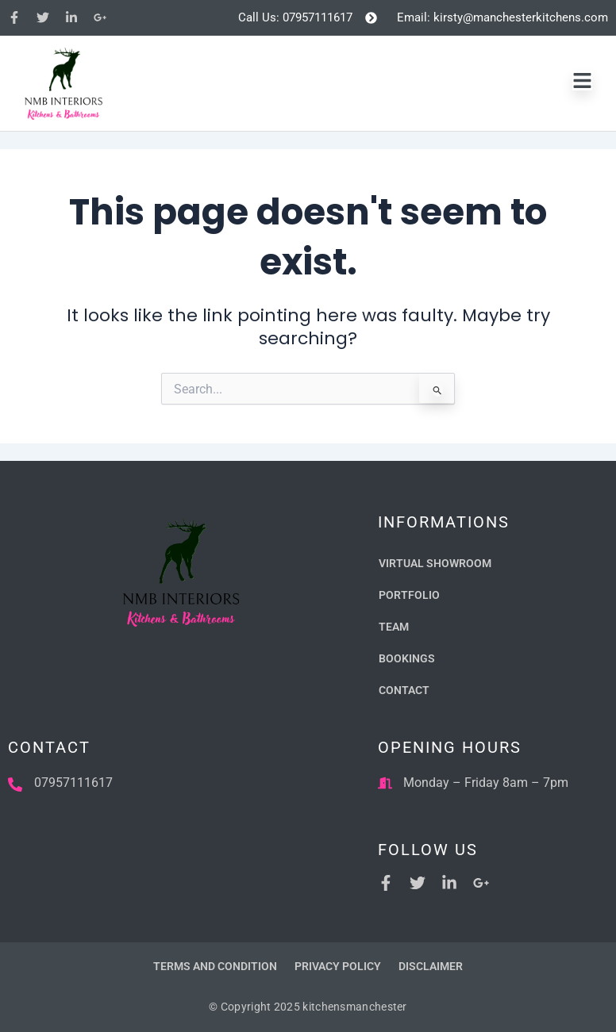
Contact (404, 690)
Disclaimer (430, 966)
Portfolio (409, 595)
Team (394, 626)
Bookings (407, 658)
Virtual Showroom (435, 563)
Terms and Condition (215, 966)
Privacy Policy (338, 966)
